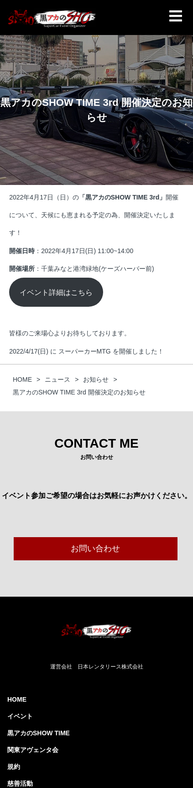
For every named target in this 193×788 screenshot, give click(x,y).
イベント (20, 716)
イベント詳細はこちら (56, 292)
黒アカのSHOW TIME (38, 733)
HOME (16, 699)
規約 (13, 766)
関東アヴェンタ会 (32, 749)
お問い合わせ (95, 548)
